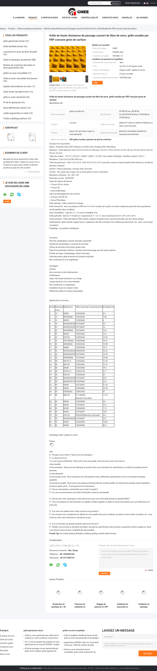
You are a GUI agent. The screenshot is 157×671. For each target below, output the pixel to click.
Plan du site (5, 654)
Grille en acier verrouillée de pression (20, 78)
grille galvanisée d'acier (14, 41)
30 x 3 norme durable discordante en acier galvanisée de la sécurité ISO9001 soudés (42, 643)
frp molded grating (67, 533)
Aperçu (3, 29)
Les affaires (142, 18)
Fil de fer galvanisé (12, 102)
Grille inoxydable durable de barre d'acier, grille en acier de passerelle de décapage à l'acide (81, 637)
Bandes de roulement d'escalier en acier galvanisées (19, 66)
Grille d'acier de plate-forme (16, 92)
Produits (32, 18)
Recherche (115, 3)
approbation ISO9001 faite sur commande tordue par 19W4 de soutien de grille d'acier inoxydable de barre (81, 644)
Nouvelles (127, 18)
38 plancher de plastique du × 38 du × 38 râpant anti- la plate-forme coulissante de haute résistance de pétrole (58, 605)
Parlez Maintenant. (133, 3)
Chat (95, 83)
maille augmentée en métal (16, 113)
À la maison (19, 18)
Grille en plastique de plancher (29, 29)
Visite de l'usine (69, 18)
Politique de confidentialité (31, 668)
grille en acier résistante (14, 97)
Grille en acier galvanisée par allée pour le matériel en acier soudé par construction (42, 636)
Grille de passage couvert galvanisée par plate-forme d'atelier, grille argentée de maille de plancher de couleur (41, 650)
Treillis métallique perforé (15, 118)
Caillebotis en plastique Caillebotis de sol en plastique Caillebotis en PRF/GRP (144, 605)
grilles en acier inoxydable (15, 73)
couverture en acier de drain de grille (20, 52)
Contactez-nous (110, 18)
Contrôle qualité (89, 18)
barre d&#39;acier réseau (15, 108)
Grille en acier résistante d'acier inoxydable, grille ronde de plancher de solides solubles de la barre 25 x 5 (80, 651)
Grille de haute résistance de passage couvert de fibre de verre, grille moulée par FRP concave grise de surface (68, 88)
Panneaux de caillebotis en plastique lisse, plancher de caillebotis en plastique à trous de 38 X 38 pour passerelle (80, 605)
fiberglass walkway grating (86, 533)
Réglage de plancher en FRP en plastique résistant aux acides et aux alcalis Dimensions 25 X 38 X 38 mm (101, 605)
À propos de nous (49, 18)
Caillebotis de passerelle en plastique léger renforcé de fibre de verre (122, 605)
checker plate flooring (107, 533)
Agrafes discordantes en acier (17, 86)
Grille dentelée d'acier (13, 46)
